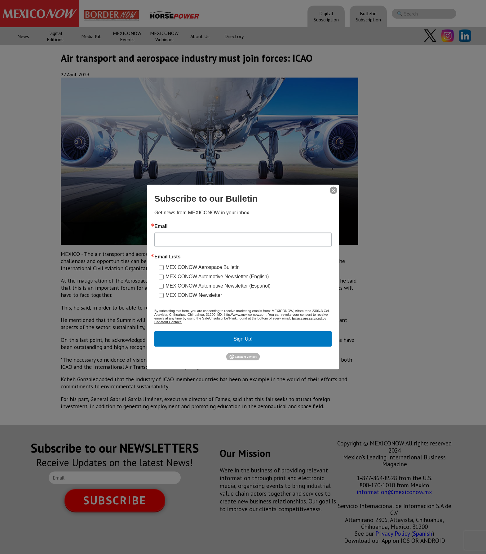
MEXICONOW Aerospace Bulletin (203, 267)
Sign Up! (242, 339)
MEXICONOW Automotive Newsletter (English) (217, 276)
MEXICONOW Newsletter (194, 295)
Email (161, 226)
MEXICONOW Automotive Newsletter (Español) (218, 285)
